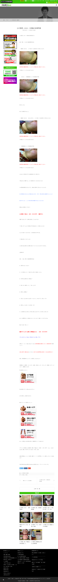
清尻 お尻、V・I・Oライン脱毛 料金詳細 (24, 561)
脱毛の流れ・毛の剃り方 (7, 559)
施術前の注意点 (6, 568)
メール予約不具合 (34, 557)
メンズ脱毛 (22, 474)
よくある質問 (6, 561)
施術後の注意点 (6, 569)
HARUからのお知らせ (7, 573)
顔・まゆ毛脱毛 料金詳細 (22, 556)
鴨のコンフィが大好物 (27, 480)
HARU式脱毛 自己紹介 (7, 556)
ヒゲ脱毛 (26, 474)
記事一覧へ (36, 488)
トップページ (6, 552)
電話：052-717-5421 (23, 578)
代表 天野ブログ (6, 571)
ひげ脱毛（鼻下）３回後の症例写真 (44, 480)
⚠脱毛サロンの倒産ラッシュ (36, 566)
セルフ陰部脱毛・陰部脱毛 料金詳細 (23, 559)
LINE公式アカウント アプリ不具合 (37, 559)
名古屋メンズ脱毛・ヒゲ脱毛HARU (13, 578)
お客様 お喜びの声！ (7, 574)
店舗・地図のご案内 (7, 554)
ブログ (7, 20)
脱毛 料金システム (21, 552)
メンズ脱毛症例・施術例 (14, 20)
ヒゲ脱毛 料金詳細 (21, 554)
